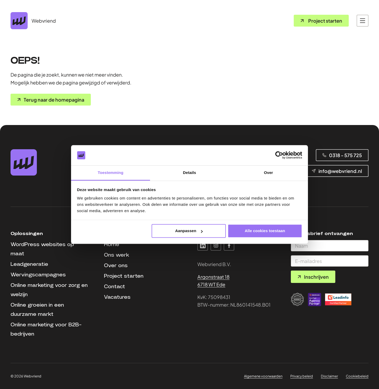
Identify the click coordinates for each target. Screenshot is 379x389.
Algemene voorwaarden (263, 376)
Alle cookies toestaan (265, 231)
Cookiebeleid (357, 376)
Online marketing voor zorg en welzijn (49, 290)
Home (111, 244)
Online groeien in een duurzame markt (37, 309)
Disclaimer (329, 376)
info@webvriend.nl (340, 171)
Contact (114, 286)
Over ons (116, 265)
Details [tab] (189, 172)
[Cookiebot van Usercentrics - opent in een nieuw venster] (279, 155)
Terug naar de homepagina (54, 100)
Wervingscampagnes (38, 274)
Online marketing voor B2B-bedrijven (46, 329)
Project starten (325, 21)
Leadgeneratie (29, 264)
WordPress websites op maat (42, 249)
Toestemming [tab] (110, 172)
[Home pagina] (33, 20)
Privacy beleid (301, 376)
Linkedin (202, 245)
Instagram (216, 245)
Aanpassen (189, 231)
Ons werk (116, 255)
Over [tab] (268, 172)
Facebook (229, 245)
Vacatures (117, 297)
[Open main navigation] (362, 21)
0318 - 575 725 (345, 155)
